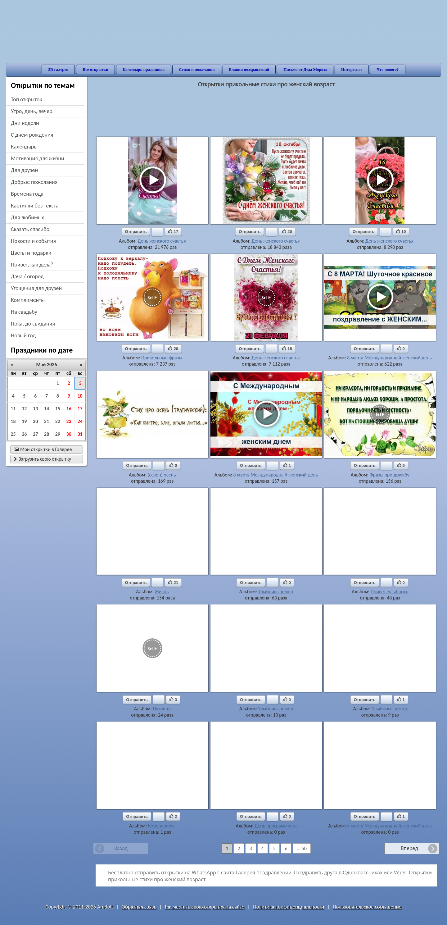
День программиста (276, 826)
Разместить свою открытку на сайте (204, 907)
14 (46, 409)
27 (35, 434)
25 (13, 434)
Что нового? (388, 69)
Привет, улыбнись (389, 592)
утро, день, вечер (31, 111)
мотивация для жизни (37, 158)
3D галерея (58, 69)
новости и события (33, 241)
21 (46, 421)
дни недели (25, 123)
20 (35, 421)
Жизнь (162, 592)
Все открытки (95, 69)
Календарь (24, 146)
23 (68, 421)
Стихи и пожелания (197, 69)
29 (57, 434)
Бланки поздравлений (249, 69)
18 (13, 421)
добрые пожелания (34, 182)
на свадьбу (24, 311)
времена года (27, 193)
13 (35, 409)
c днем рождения (32, 134)
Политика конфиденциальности (288, 907)
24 (79, 421)
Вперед (409, 848)
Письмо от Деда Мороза (305, 69)
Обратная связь (139, 907)
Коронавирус (162, 826)
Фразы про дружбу (389, 475)
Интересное (351, 69)
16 (68, 409)
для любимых (27, 217)
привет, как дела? (32, 264)
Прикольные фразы (161, 358)
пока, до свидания (33, 323)
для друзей (24, 170)
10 (79, 396)
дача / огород (27, 276)
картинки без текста (35, 205)
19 (24, 421)
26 (24, 434)
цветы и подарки (31, 252)
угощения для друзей (36, 288)
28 (46, 434)
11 (13, 409)
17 (79, 409)
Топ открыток (26, 99)
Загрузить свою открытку (42, 459)
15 (57, 409)
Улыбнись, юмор (275, 592)
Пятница (161, 709)
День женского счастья (162, 241)
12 (24, 409)
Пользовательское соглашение (367, 907)
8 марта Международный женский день (389, 358)
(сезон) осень (162, 475)
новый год (23, 335)
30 (68, 434)
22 (57, 421)
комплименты (28, 300)
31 (79, 434)
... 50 (302, 848)
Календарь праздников (144, 69)
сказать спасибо (30, 229)
